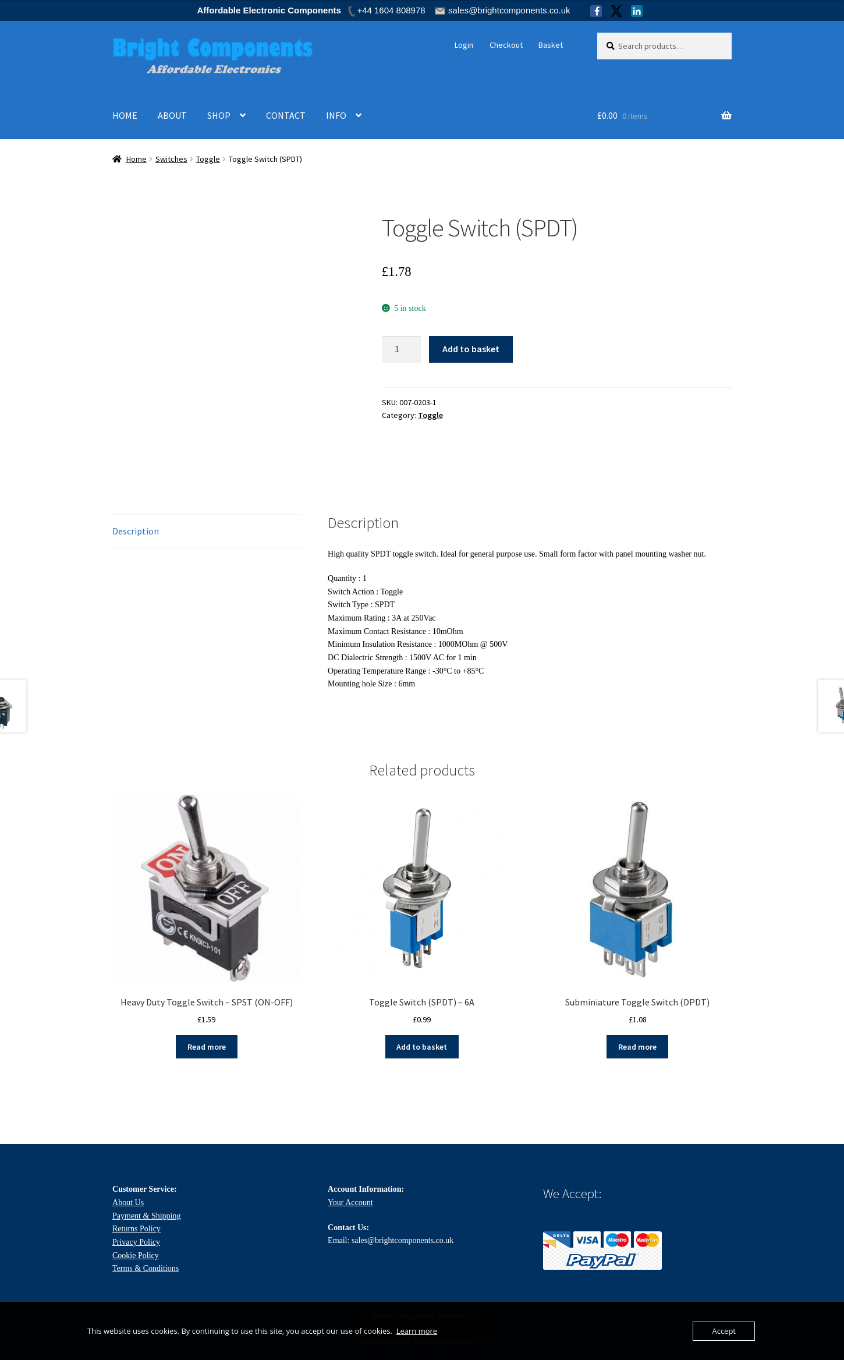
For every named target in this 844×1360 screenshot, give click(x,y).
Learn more (416, 1331)
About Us (128, 1202)
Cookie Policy (135, 1255)
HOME (124, 115)
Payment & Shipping (146, 1216)
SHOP (218, 115)
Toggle (208, 159)
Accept (724, 1331)
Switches (171, 159)
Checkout (506, 45)
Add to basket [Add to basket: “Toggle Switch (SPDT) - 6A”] (421, 1047)
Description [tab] (135, 531)
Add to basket (470, 349)
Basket (550, 45)
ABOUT (172, 115)
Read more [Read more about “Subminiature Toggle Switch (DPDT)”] (637, 1047)
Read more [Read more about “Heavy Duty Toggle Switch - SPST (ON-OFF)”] (206, 1047)
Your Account (350, 1202)
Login (464, 45)
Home (136, 159)
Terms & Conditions (145, 1268)
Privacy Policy (136, 1242)
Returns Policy (136, 1228)
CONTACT (286, 115)
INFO (336, 115)
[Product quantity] (401, 349)
